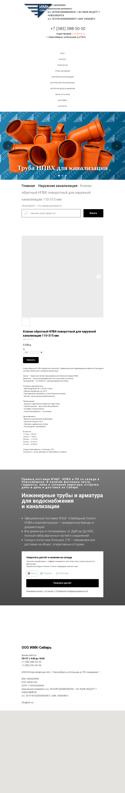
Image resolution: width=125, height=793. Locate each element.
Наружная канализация (62, 77)
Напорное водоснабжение (62, 89)
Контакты (62, 106)
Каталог (62, 59)
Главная (28, 186)
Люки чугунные (62, 94)
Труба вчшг (62, 65)
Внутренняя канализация (63, 83)
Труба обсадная (62, 71)
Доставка (62, 100)
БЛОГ (62, 53)
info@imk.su (78, 33)
